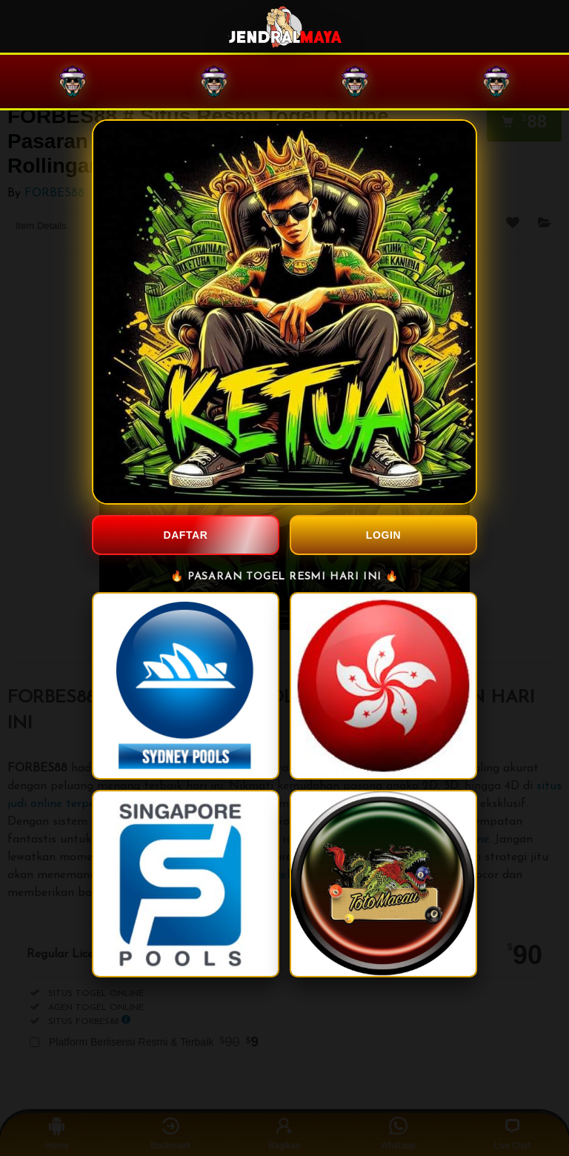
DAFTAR (185, 535)
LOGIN (383, 535)
